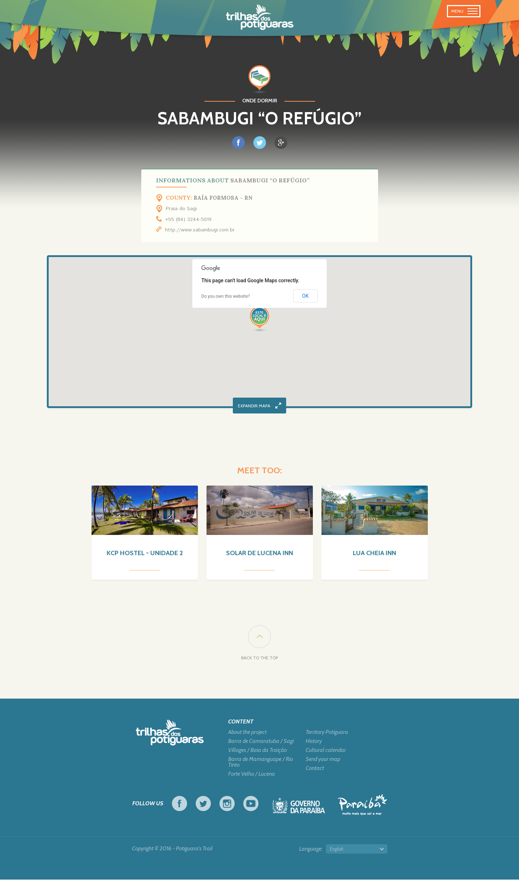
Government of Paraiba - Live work (298, 809)
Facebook (179, 805)
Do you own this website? (225, 296)
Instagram (227, 805)
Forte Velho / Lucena (251, 775)
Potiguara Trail (259, 17)
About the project (247, 733)
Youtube (250, 805)
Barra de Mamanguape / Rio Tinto (260, 763)
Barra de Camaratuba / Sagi (261, 742)
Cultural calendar (326, 751)
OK (305, 296)
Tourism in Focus (362, 806)
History (314, 742)
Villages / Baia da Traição (257, 751)
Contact (315, 769)
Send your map (323, 760)
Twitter (203, 805)
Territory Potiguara (327, 733)
